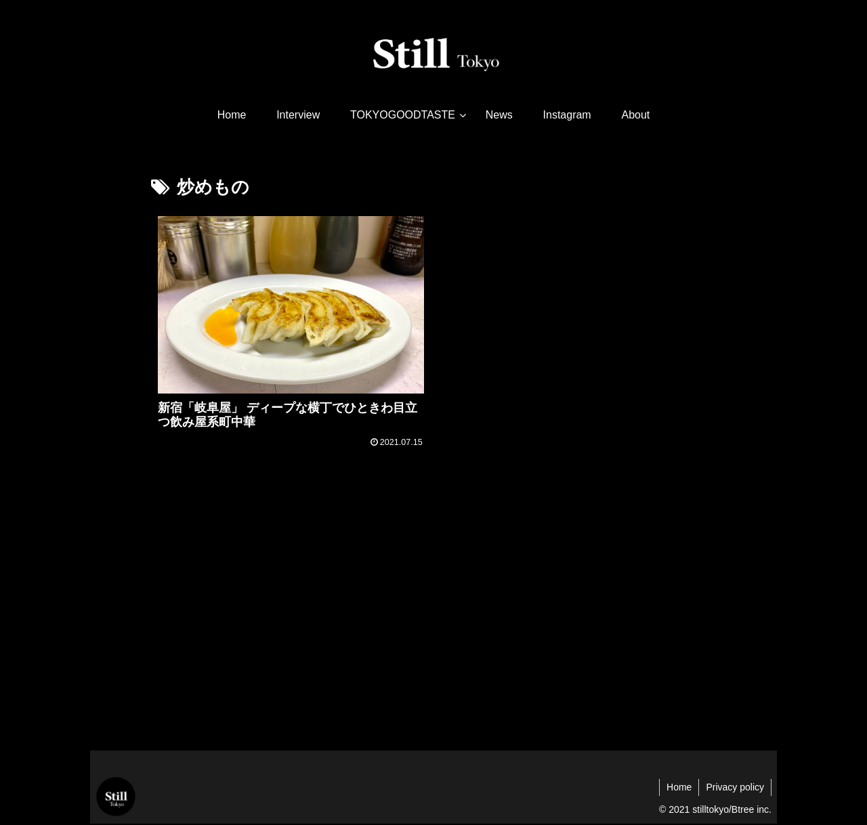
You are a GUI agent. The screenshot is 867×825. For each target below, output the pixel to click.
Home (679, 787)
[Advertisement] (433, 630)
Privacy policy (735, 787)
